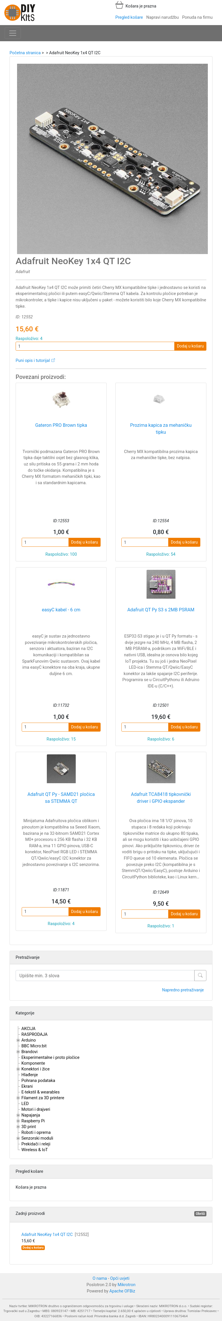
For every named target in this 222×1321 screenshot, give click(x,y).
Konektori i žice (35, 1069)
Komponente (33, 1063)
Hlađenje (29, 1074)
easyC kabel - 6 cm (61, 609)
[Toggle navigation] (13, 33)
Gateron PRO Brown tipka (61, 425)
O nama (99, 1278)
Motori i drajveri (35, 1109)
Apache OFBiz (122, 1291)
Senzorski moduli (37, 1138)
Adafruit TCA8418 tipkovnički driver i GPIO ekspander (161, 798)
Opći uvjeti (120, 1278)
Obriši (200, 1214)
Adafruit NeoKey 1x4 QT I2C (55, 1234)
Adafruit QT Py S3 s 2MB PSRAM (160, 609)
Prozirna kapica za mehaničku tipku (161, 428)
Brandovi (29, 1051)
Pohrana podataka (38, 1080)
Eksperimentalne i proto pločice (50, 1057)
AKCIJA (28, 1028)
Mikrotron (127, 1284)
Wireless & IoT (34, 1149)
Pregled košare (129, 17)
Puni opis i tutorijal (33, 360)
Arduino (28, 1040)
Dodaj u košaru (190, 346)
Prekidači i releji (35, 1144)
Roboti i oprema (36, 1132)
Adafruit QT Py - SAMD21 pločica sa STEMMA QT (61, 798)
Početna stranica (25, 52)
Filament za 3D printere (42, 1097)
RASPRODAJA (34, 1034)
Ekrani (27, 1086)
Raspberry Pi (33, 1121)
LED (25, 1103)
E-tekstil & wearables (40, 1092)
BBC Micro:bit (34, 1046)
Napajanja (30, 1115)
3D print (28, 1126)
